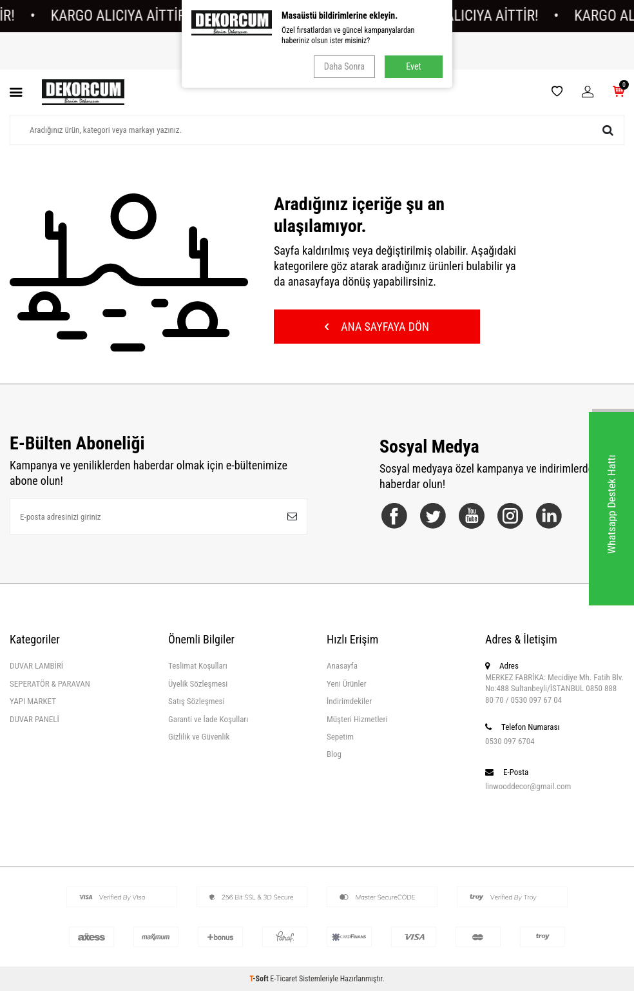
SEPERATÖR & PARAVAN (50, 684)
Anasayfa (342, 666)
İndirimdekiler (349, 701)
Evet (413, 66)
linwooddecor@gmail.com (528, 786)
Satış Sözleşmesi (196, 701)
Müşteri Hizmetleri (357, 719)
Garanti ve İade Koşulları (208, 719)
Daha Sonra (344, 66)
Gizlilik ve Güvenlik (198, 736)
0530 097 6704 (510, 741)
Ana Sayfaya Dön (377, 326)
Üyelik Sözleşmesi (197, 684)
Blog (334, 754)
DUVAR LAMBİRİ (36, 666)
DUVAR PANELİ (34, 719)
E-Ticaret (283, 978)
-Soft (259, 978)
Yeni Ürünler (347, 684)
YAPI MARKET (33, 701)
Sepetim (340, 736)
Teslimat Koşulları (197, 666)
